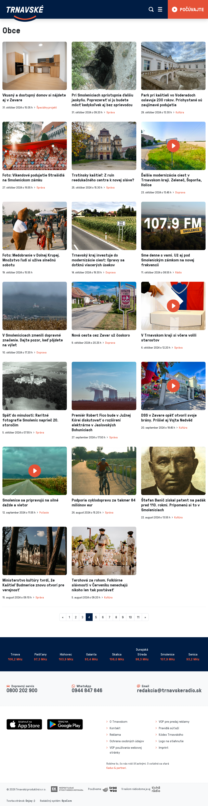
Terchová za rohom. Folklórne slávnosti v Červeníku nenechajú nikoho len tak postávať (100, 585)
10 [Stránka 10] (130, 617)
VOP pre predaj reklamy (174, 721)
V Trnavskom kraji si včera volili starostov (168, 337)
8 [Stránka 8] (116, 617)
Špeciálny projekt (47, 107)
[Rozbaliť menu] (160, 9)
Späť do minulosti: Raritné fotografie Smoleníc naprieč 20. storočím (30, 420)
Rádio (178, 272)
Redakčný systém (50, 801)
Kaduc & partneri (116, 768)
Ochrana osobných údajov (127, 741)
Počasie (44, 512)
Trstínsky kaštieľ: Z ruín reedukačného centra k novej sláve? (103, 177)
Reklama (115, 734)
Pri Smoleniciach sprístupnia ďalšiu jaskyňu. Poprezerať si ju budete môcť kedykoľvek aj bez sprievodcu (102, 99)
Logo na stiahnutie (171, 741)
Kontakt (115, 728)
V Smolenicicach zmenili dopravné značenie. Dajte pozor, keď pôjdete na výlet (32, 340)
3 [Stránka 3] (82, 617)
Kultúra (180, 112)
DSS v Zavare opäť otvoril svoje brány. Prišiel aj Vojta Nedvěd (169, 417)
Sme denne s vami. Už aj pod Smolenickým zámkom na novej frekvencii (167, 260)
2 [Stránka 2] (76, 617)
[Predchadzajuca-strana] (62, 617)
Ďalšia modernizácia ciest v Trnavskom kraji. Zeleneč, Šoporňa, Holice (171, 179)
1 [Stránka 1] (69, 617)
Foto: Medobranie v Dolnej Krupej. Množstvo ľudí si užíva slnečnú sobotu (31, 260)
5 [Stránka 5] (96, 617)
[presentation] (34, 66)
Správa (110, 112)
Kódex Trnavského (171, 734)
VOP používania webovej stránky (126, 750)
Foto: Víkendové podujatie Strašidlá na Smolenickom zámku (33, 177)
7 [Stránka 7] (109, 617)
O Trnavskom (118, 721)
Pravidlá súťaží (169, 728)
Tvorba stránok (15, 801)
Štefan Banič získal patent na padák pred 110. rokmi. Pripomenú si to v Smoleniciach (173, 504)
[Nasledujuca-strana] (145, 617)
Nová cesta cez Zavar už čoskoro (101, 335)
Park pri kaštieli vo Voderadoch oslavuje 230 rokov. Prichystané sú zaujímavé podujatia (171, 99)
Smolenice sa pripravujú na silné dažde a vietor (30, 502)
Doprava (180, 192)
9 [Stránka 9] (123, 617)
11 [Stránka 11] (138, 617)
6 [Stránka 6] (103, 617)
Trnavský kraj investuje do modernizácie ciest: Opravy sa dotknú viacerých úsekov (98, 260)
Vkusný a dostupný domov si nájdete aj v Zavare (34, 97)
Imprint (163, 747)
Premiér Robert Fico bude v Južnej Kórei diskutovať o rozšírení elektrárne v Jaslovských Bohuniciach (101, 422)
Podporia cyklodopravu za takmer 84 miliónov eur (103, 502)
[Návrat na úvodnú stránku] (24, 12)
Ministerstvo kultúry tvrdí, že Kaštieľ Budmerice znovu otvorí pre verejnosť (33, 585)
